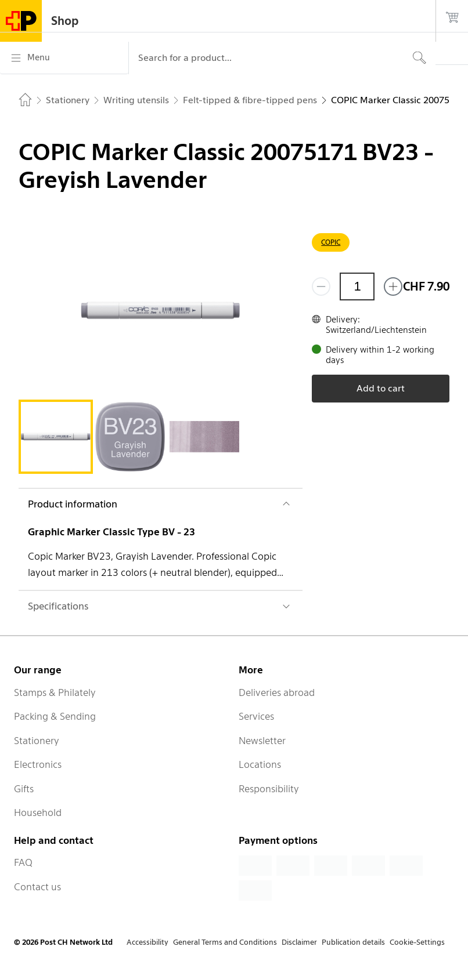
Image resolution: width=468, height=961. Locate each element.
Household (38, 812)
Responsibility (269, 789)
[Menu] (64, 58)
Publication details (353, 942)
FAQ (23, 862)
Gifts (24, 789)
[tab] (56, 437)
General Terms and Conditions (225, 942)
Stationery (36, 740)
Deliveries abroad (277, 692)
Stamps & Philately (55, 692)
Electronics (38, 764)
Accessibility (147, 942)
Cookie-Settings (417, 942)
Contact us (37, 887)
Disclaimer (299, 942)
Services (256, 716)
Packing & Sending (55, 716)
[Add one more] (393, 286)
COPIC (330, 242)
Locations (260, 764)
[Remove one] (321, 286)
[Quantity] (357, 286)
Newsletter (262, 740)
